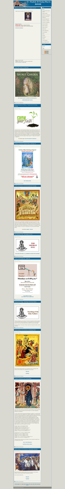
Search (43, 44)
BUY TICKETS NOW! (27, 180)
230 (26, 484)
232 (29, 484)
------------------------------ (46, 10)
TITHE (44, 38)
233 (31, 484)
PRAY (43, 33)
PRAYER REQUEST (46, 19)
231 (28, 484)
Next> (39, 484)
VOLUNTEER (45, 32)
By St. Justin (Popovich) (27, 442)
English (27, 229)
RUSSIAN (27, 373)
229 (24, 484)
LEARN (44, 35)
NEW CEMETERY (45, 30)
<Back (18, 484)
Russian (31, 229)
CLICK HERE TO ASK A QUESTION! (27, 296)
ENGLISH (27, 371)
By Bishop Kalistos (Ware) (27, 444)
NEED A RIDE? (45, 13)
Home (43, 9)
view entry (16, 102)
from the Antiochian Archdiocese (30, 138)
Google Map (24, 62)
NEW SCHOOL (45, 27)
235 (35, 484)
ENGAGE (44, 37)
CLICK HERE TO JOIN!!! (27, 295)
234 (33, 484)
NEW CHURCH (45, 25)
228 (22, 484)
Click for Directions (18, 62)
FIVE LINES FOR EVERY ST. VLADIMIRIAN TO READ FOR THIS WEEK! (27, 253)
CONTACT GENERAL (46, 22)
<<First (16, 484)
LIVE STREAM (45, 40)
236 (37, 484)
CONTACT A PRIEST (46, 20)
